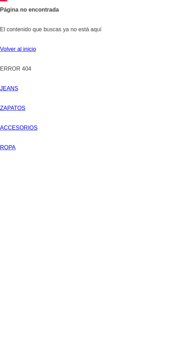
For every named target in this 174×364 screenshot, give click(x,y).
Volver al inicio (18, 49)
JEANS (9, 88)
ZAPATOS (56, 88)
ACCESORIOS (106, 88)
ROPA (138, 88)
